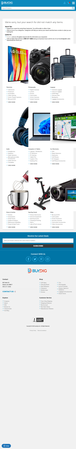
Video (51, 212)
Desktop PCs (33, 161)
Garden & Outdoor (13, 220)
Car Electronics (54, 149)
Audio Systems (12, 155)
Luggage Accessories (58, 99)
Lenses (32, 91)
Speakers (10, 153)
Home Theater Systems (14, 97)
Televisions (11, 90)
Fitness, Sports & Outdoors (63, 289)
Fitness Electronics (35, 215)
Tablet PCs (33, 157)
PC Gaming (33, 155)
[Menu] (73, 3)
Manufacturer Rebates (47, 308)
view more (11, 102)
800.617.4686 (7, 286)
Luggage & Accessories (65, 291)
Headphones (11, 151)
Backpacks (55, 97)
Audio (8, 149)
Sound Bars (11, 93)
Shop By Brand (45, 284)
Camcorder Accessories (59, 222)
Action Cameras (34, 97)
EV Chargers (55, 159)
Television (9, 87)
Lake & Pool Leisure (35, 224)
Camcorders (33, 95)
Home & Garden (10, 212)
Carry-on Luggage (57, 91)
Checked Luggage (57, 90)
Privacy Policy (33, 330)
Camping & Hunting (35, 220)
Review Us (7, 307)
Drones (32, 93)
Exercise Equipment (35, 216)
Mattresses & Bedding (14, 222)
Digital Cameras (34, 90)
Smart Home (11, 218)
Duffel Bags (55, 93)
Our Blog (6, 310)
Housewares (11, 216)
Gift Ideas (43, 282)
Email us (9, 37)
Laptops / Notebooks (36, 151)
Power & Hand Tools (14, 224)
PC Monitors (33, 153)
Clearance (44, 288)
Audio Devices (12, 160)
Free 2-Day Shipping (46, 301)
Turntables (11, 162)
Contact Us (8, 292)
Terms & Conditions (41, 330)
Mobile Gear (44, 290)
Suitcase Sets (56, 95)
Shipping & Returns (46, 303)
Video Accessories (57, 224)
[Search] (38, 8)
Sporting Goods (32, 212)
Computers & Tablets (34, 149)
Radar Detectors (56, 153)
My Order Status (45, 307)
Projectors (11, 91)
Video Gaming (12, 95)
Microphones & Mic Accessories (13, 157)
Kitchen (10, 215)
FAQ (5, 305)
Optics (32, 222)
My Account (44, 305)
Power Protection (57, 218)
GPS (53, 151)
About (6, 303)
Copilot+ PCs (34, 159)
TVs (60, 282)
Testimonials (8, 308)
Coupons (6, 301)
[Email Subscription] (38, 240)
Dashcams (55, 155)
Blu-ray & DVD (12, 99)
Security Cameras (57, 220)
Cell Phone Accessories (58, 161)
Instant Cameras (34, 99)
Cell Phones (55, 157)
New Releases (45, 286)
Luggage (52, 87)
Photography (32, 87)
